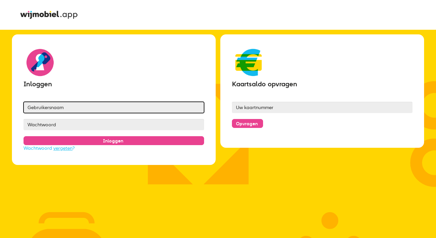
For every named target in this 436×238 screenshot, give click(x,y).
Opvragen (247, 124)
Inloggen (113, 141)
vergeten (63, 148)
